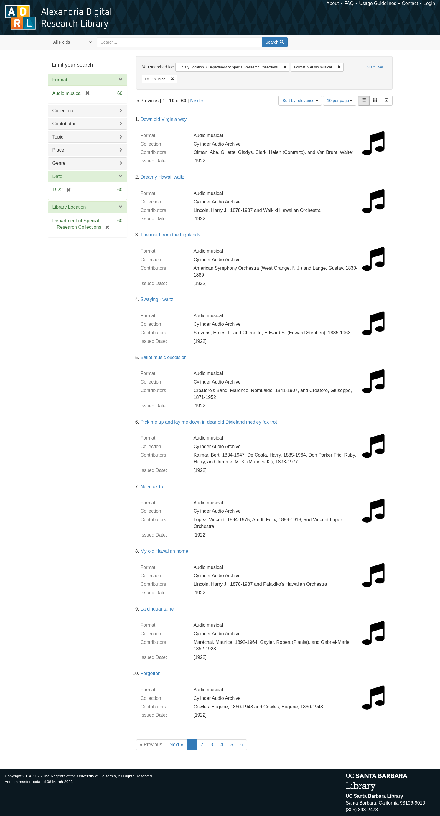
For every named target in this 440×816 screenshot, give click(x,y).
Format (59, 79)
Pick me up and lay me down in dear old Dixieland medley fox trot (209, 422)
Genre (58, 163)
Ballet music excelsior (163, 357)
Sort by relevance (300, 100)
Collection (62, 110)
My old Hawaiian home (164, 551)
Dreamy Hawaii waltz (162, 177)
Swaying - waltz (157, 299)
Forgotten (151, 673)
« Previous (151, 744)
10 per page (339, 100)
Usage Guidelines (377, 3)
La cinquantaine (157, 608)
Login (429, 3)
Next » (197, 100)
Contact (410, 3)
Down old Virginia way (164, 119)
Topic (57, 136)
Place (58, 149)
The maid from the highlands (170, 234)
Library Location (69, 207)
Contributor (64, 123)
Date (57, 176)
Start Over (375, 67)
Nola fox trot (153, 486)
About (333, 3)
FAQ (349, 3)
